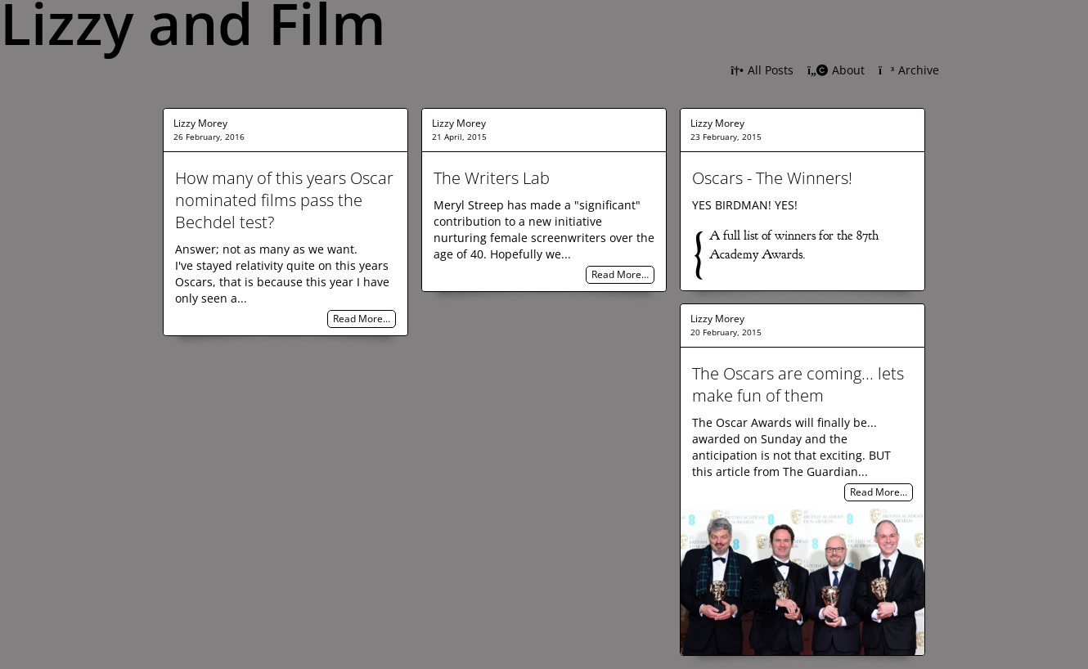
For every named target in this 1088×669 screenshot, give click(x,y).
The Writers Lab (492, 178)
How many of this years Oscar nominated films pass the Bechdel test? (284, 200)
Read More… (361, 319)
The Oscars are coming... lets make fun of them (798, 384)
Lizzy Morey (200, 123)
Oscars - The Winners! (772, 178)
